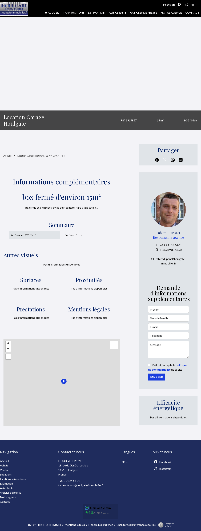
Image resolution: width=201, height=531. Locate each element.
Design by (165, 525)
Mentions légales (75, 524)
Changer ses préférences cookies (136, 524)
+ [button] (8, 343)
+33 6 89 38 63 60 (171, 249)
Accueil (7, 155)
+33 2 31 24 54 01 (171, 245)
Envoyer (156, 377)
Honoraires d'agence (100, 524)
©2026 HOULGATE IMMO (44, 524)
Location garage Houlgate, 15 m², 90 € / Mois (41, 155)
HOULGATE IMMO (70, 460)
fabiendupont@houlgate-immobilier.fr (81, 485)
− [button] (8, 349)
